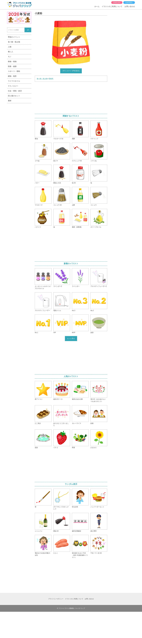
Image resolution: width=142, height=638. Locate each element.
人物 (9, 47)
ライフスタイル (14, 81)
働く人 (10, 52)
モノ (9, 56)
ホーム (97, 6)
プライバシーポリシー (55, 599)
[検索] (28, 30)
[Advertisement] (71, 97)
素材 (9, 101)
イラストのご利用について (112, 6)
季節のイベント (14, 37)
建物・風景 (12, 76)
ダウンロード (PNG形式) (71, 71)
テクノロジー (13, 86)
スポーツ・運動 (14, 71)
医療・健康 (12, 66)
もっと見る (71, 338)
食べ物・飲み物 (42, 78)
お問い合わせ (130, 6)
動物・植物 (12, 61)
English (116, 2)
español (129, 2)
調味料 (51, 78)
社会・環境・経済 (15, 91)
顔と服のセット (14, 96)
